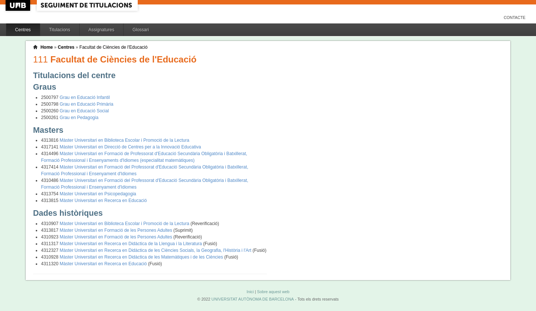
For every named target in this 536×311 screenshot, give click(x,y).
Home (47, 47)
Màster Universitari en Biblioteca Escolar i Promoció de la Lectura (124, 140)
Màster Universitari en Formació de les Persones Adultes (116, 230)
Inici (249, 291)
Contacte (515, 17)
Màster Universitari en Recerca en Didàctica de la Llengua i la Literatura (131, 243)
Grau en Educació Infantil (85, 97)
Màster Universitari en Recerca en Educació (103, 200)
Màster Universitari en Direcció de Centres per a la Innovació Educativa (130, 147)
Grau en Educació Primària (86, 104)
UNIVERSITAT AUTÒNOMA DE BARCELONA (252, 299)
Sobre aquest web (273, 291)
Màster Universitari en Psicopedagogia (98, 193)
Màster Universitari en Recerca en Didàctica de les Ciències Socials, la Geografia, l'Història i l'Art (156, 250)
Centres (23, 29)
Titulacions (59, 29)
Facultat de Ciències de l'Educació (113, 47)
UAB (18, 5)
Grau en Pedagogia (79, 117)
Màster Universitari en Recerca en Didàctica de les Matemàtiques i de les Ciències (142, 257)
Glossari (141, 29)
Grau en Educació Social (84, 110)
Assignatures (101, 29)
